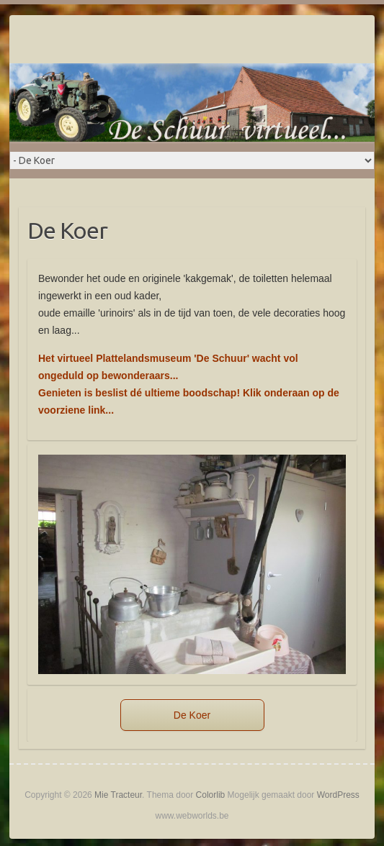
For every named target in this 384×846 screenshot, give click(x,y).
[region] (192, 564)
